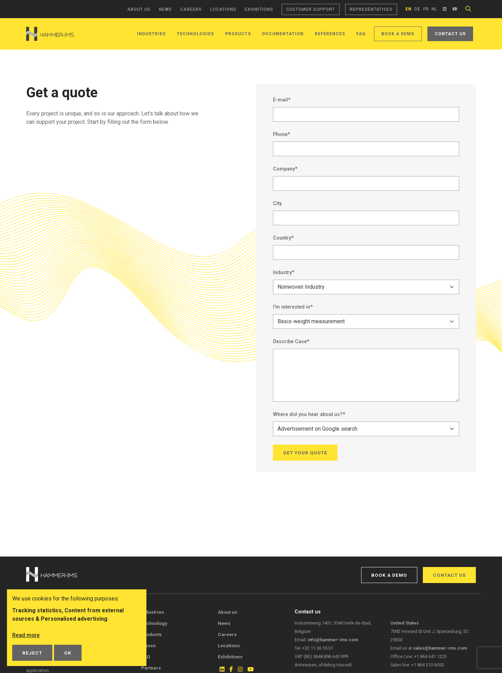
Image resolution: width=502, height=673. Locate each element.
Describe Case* (291, 342)
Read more (26, 635)
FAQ (361, 33)
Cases (148, 645)
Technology (154, 623)
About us (139, 9)
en (408, 9)
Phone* (281, 134)
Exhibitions (259, 9)
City (277, 203)
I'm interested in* (293, 307)
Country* (283, 238)
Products (238, 33)
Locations (223, 9)
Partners (151, 668)
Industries (151, 33)
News (165, 9)
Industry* (283, 272)
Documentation (283, 33)
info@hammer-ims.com (332, 639)
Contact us (450, 33)
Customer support (310, 9)
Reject (32, 653)
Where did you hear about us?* (309, 414)
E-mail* (281, 100)
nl (434, 9)
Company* (285, 169)
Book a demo (397, 33)
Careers (191, 9)
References (330, 33)
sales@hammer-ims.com (440, 648)
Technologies (195, 33)
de (417, 9)
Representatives (371, 9)
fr (426, 9)
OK (67, 653)
